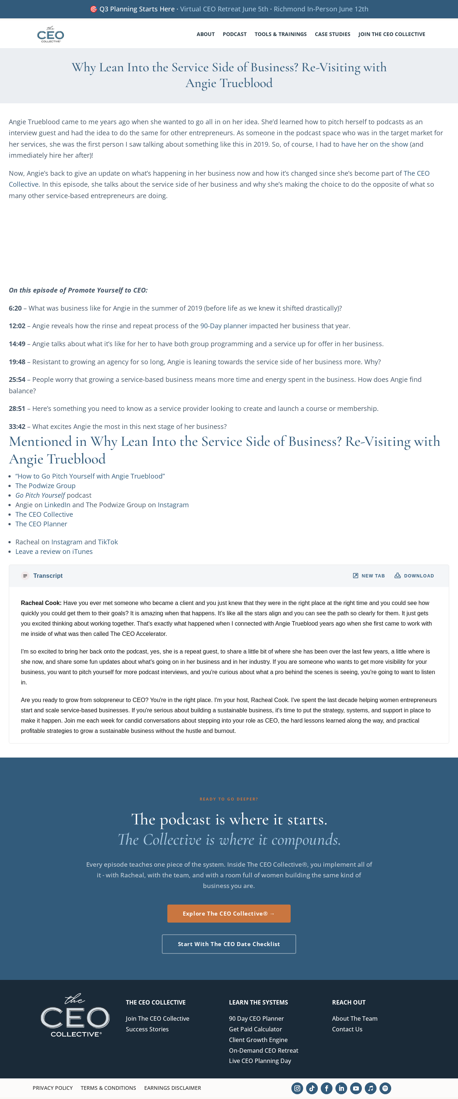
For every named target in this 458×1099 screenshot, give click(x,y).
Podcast (235, 34)
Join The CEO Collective (392, 34)
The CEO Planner (41, 525)
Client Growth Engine (258, 1042)
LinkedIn (57, 506)
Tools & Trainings (281, 34)
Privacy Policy (53, 1090)
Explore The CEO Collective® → (229, 915)
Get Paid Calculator (255, 1031)
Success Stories (147, 1031)
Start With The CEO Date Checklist (229, 945)
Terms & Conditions (108, 1090)
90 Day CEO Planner (256, 1020)
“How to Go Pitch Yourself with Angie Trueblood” (90, 477)
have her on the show (374, 146)
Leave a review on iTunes (54, 553)
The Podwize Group (45, 487)
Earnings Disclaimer (172, 1090)
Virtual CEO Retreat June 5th (224, 8)
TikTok (108, 543)
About (206, 34)
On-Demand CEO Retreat (263, 1052)
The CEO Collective (44, 516)
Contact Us (347, 1031)
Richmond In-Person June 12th (321, 8)
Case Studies (332, 34)
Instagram (173, 506)
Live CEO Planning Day (260, 1063)
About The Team (355, 1020)
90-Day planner (223, 327)
